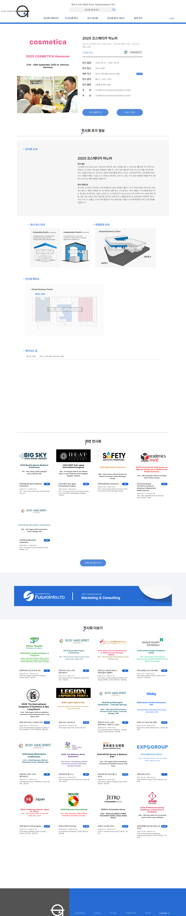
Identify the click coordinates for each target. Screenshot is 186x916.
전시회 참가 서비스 (116, 18)
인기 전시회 (92, 18)
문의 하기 (138, 18)
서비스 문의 (129, 112)
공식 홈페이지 (95, 112)
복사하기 (139, 73)
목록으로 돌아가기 (93, 562)
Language (163, 913)
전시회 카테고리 (51, 18)
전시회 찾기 (72, 18)
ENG (171, 18)
